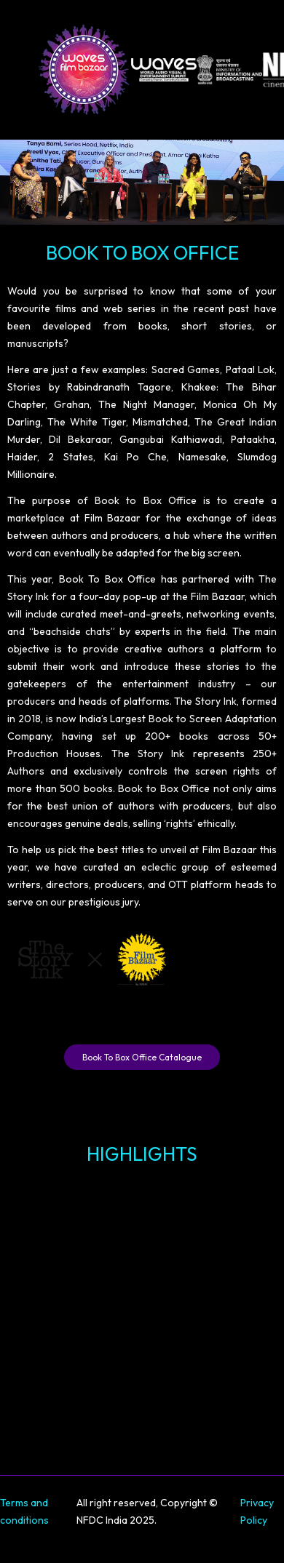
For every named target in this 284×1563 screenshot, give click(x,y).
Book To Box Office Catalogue (142, 1057)
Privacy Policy (257, 1511)
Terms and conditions (24, 1511)
